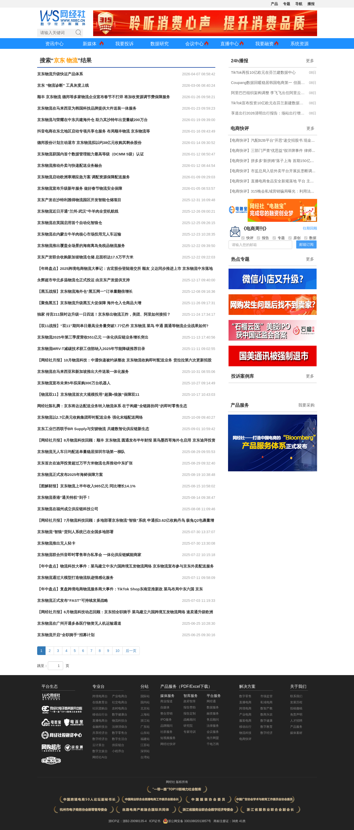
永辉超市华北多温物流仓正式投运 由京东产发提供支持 (83, 280)
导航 (298, 4)
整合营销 (166, 713)
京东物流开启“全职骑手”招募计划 (65, 635)
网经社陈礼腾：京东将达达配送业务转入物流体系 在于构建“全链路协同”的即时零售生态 (112, 406)
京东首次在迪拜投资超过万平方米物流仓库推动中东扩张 (85, 463)
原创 (294, 238)
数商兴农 (266, 714)
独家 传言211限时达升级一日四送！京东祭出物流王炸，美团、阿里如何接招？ (104, 314)
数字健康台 (119, 714)
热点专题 (240, 259)
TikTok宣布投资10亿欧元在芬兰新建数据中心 (268, 103)
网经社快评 (168, 744)
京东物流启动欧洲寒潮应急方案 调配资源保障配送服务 (83, 177)
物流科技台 (119, 720)
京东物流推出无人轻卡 (56, 543)
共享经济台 (100, 733)
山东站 (145, 733)
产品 (274, 4)
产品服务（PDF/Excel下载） (186, 686)
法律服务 (213, 725)
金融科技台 (100, 727)
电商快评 (240, 128)
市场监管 (266, 696)
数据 (310, 238)
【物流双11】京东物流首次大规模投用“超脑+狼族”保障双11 (88, 394)
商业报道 (166, 701)
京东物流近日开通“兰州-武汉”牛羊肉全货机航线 (78, 211)
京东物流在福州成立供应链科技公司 (67, 509)
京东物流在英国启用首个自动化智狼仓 (69, 223)
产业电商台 (119, 696)
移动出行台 (100, 714)
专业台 (98, 686)
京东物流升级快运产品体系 (60, 74)
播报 (311, 4)
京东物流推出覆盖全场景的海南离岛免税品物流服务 (81, 245)
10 (118, 651)
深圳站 (145, 751)
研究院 (188, 725)
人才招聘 (296, 720)
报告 (263, 238)
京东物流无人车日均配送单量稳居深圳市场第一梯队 (81, 451)
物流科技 (245, 733)
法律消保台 (119, 727)
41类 (242, 821)
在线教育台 (100, 702)
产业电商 (245, 714)
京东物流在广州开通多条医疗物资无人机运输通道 (79, 623)
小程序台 (118, 751)
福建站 (145, 739)
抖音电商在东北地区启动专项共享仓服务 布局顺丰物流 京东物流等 (93, 131)
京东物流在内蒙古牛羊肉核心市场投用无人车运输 (79, 234)
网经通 (211, 701)
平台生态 (49, 686)
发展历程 (296, 702)
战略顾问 (189, 719)
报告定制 (189, 713)
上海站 (145, 714)
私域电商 (266, 702)
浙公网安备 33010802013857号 (189, 821)
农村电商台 (119, 708)
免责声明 (296, 714)
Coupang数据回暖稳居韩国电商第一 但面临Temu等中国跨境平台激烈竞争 (268, 82)
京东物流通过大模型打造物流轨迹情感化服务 (75, 577)
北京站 (145, 708)
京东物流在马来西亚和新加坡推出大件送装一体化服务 (83, 371)
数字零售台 (119, 733)
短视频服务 (168, 738)
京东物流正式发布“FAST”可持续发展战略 (72, 600)
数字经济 (266, 733)
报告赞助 (189, 707)
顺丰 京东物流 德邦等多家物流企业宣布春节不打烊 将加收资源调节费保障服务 (103, 97)
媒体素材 (296, 733)
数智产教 (266, 708)
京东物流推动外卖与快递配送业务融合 (69, 165)
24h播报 (239, 60)
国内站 (145, 702)
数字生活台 (119, 739)
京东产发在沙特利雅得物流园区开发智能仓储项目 (79, 200)
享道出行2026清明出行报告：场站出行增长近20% (268, 113)
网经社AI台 (99, 757)
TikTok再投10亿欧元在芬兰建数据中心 (263, 72)
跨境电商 (245, 708)
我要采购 (306, 405)
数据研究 (159, 43)
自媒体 (164, 707)
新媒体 (89, 43)
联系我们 (296, 696)
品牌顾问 (166, 725)
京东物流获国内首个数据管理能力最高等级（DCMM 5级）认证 (90, 154)
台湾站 (145, 757)
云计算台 (98, 745)
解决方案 (247, 686)
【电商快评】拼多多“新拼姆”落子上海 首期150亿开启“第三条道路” (284, 160)
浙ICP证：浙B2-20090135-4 (127, 821)
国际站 (145, 696)
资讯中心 (54, 43)
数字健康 (266, 720)
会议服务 (213, 732)
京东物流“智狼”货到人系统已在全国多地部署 (75, 532)
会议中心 (194, 43)
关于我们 (298, 686)
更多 (310, 61)
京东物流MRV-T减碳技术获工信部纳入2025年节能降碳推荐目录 (91, 348)
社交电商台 (119, 702)
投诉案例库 (242, 376)
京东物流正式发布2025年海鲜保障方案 (70, 474)
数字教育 (266, 727)
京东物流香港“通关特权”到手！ (64, 497)
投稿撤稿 (296, 708)
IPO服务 (166, 719)
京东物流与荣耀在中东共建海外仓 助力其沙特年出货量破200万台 (92, 120)
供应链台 (118, 745)
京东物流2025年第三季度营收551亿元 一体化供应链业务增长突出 (93, 337)
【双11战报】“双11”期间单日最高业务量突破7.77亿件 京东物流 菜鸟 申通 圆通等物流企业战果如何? (122, 326)
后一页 (131, 651)
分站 (144, 686)
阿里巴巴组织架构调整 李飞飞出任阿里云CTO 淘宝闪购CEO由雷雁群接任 (268, 93)
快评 (247, 238)
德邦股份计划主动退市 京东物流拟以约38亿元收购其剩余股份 (89, 142)
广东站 (145, 727)
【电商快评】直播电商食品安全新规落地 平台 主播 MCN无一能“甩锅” (287, 181)
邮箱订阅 (306, 244)
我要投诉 (124, 43)
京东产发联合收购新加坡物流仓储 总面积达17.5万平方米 (85, 257)
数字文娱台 (100, 751)
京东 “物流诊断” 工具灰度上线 (63, 85)
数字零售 (245, 696)
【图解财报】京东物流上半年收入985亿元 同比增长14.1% (86, 486)
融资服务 (213, 713)
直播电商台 (100, 720)
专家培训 (189, 732)
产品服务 (240, 405)
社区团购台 (100, 708)
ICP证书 (154, 821)
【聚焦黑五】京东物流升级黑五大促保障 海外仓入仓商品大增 (89, 303)
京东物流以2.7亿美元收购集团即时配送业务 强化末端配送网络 (90, 417)
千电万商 (213, 744)
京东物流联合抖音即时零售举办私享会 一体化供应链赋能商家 (89, 554)
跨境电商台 (100, 696)
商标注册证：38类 (226, 821)
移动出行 (245, 727)
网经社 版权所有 (177, 782)
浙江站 (145, 720)
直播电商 (245, 702)
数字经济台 (100, 739)
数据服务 (213, 707)
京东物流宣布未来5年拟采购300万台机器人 (73, 383)
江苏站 (145, 745)
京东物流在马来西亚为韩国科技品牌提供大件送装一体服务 (86, 108)
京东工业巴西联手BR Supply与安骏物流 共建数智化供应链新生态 (93, 429)
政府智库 (189, 701)
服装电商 (245, 720)
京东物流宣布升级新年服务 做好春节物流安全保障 (79, 188)
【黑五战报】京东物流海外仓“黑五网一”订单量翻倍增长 (85, 291)
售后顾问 (213, 719)
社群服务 (166, 732)
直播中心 (229, 43)
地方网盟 (213, 738)
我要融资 (264, 43)
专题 (286, 4)
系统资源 (299, 43)
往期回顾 (310, 228)
